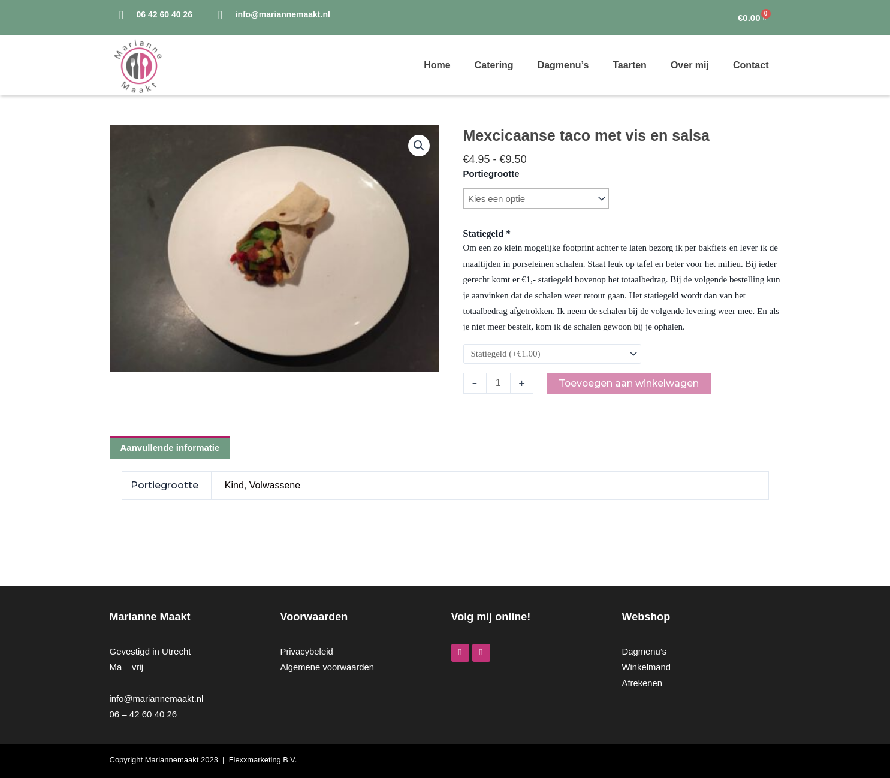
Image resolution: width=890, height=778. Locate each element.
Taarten (630, 65)
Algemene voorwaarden (327, 667)
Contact (751, 65)
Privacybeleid (307, 651)
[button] (419, 145)
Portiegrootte (491, 173)
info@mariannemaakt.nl (157, 698)
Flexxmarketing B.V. (263, 759)
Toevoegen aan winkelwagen (630, 383)
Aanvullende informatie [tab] (170, 448)
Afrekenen (642, 683)
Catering (494, 65)
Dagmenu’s (563, 65)
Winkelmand (647, 667)
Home (437, 65)
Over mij (690, 65)
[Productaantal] (498, 383)
